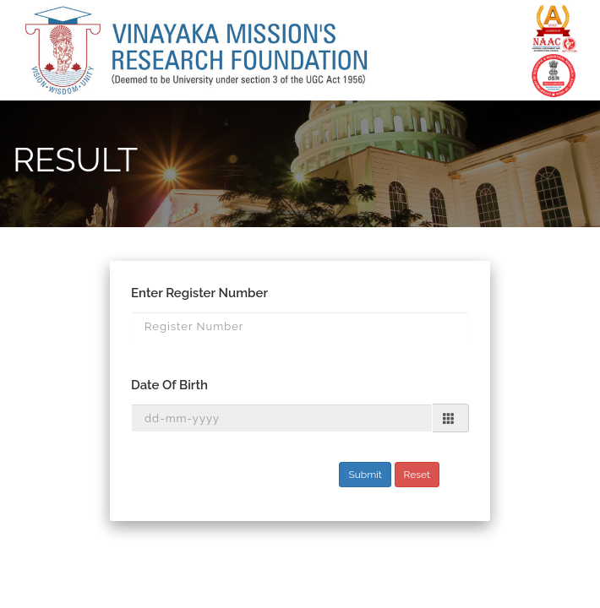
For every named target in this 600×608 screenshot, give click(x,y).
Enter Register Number (199, 293)
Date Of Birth (169, 385)
